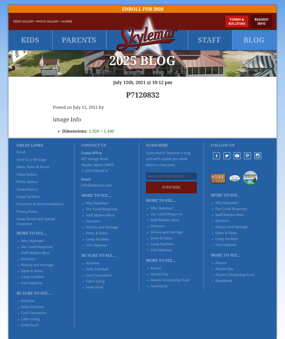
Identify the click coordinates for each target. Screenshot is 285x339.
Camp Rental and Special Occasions (35, 221)
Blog (254, 40)
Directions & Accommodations (40, 204)
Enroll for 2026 (142, 9)
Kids (30, 40)
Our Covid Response (37, 247)
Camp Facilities (28, 197)
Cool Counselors (34, 313)
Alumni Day (159, 274)
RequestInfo (262, 21)
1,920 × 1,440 (101, 131)
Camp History (27, 189)
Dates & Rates (32, 271)
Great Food (29, 325)
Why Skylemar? (32, 241)
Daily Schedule (32, 307)
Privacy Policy (27, 212)
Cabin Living (30, 319)
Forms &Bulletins (236, 21)
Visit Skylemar (32, 283)
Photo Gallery (47, 21)
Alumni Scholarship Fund (170, 280)
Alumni (66, 21)
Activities (28, 301)
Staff (209, 40)
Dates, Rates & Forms (32, 167)
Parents (79, 40)
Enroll (21, 152)
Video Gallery (23, 21)
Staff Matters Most (35, 253)
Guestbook (159, 286)
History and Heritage (37, 265)
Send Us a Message (31, 160)
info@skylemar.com (96, 185)
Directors (28, 259)
